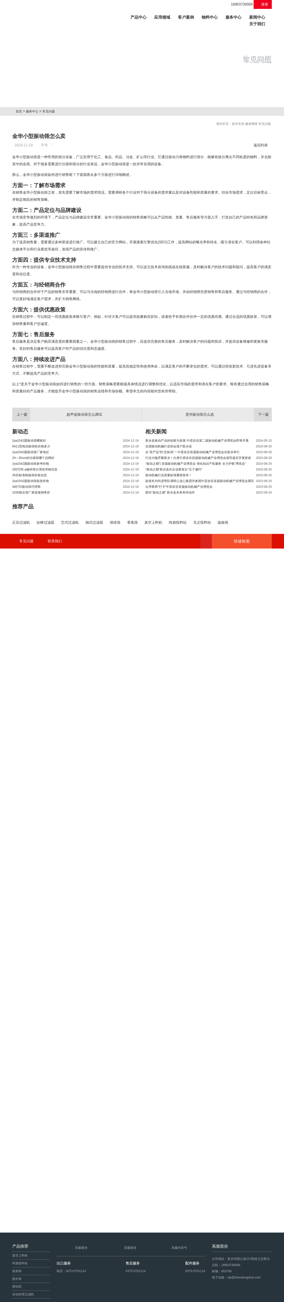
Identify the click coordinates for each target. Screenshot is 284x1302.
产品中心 (140, 17)
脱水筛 (17, 1269)
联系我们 (55, 1216)
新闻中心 (257, 17)
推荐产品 (23, 617)
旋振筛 (17, 1261)
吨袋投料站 (20, 1253)
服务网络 (251, 124)
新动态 (20, 542)
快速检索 (248, 1216)
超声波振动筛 (262, 1297)
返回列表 (262, 145)
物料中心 (210, 17)
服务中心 (233, 17)
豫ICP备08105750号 (96, 1297)
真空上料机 (20, 1245)
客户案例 (186, 17)
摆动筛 (17, 1276)
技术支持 (238, 124)
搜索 (262, 4)
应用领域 (162, 17)
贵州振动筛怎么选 (228, 525)
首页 (20, 111)
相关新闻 (156, 542)
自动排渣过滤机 (23, 1284)
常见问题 (50, 111)
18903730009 (239, 4)
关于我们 (257, 24)
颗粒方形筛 (243, 1297)
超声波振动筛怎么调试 (57, 525)
